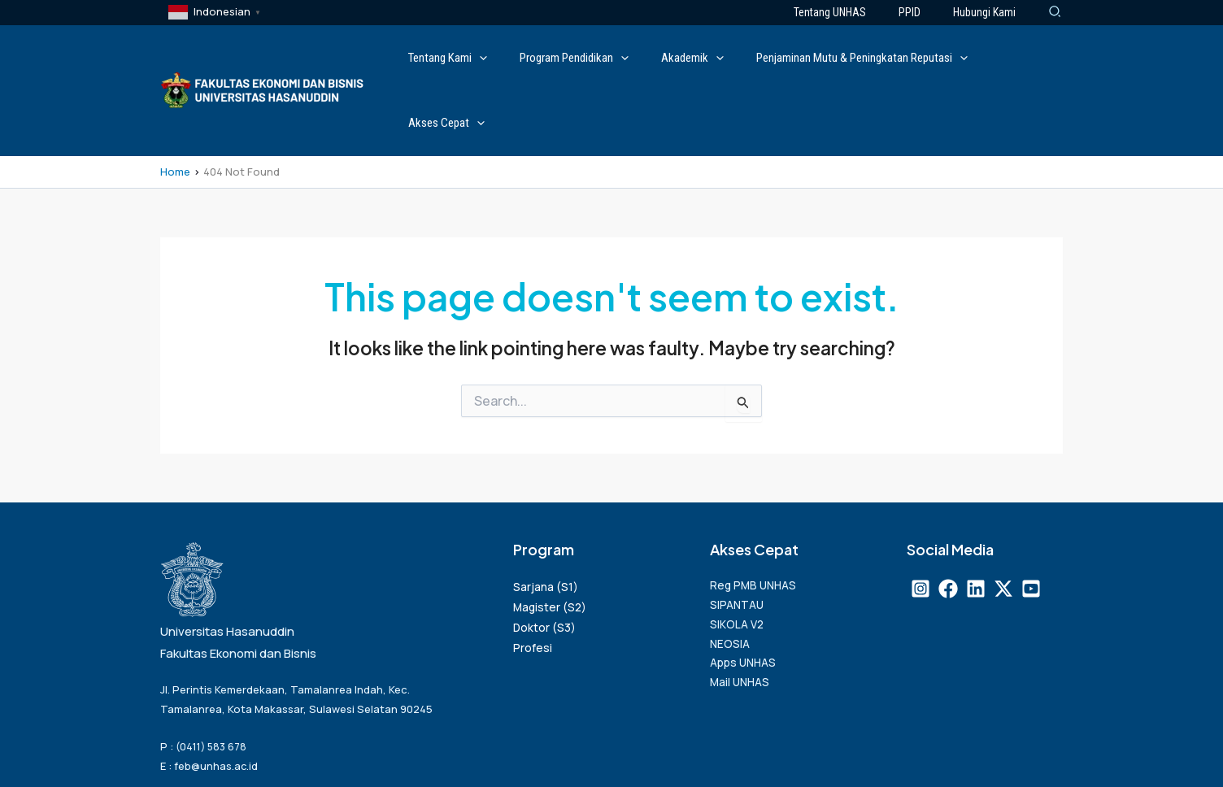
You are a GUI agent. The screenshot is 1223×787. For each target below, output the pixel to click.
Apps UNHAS (747, 609)
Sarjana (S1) (545, 520)
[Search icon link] (1055, 13)
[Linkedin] (976, 523)
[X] (1003, 523)
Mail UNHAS (742, 631)
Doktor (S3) (545, 562)
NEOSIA (731, 587)
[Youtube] (1031, 523)
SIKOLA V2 (739, 565)
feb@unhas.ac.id (216, 700)
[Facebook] (948, 523)
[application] (522, 57)
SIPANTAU (739, 543)
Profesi (532, 582)
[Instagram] (920, 523)
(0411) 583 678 (214, 681)
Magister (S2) (550, 542)
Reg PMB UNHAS (756, 521)
